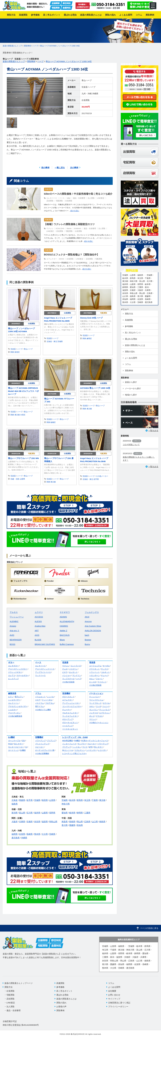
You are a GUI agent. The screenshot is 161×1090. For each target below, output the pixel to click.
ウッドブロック (95, 703)
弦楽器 (85, 87)
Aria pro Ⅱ (14, 630)
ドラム (38, 693)
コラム (111, 983)
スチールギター (23, 675)
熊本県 (37, 834)
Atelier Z (63, 630)
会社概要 (112, 991)
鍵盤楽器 (12, 693)
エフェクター (51, 259)
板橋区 (53, 422)
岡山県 (80, 821)
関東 (12, 352)
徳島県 (102, 821)
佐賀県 (22, 834)
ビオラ (64, 672)
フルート (99, 679)
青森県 (22, 800)
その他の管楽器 (95, 685)
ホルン (91, 679)
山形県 (52, 800)
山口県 (95, 821)
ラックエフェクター (70, 716)
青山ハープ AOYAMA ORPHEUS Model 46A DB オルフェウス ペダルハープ (23, 391)
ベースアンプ (67, 726)
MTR (91, 747)
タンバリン (93, 710)
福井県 (37, 813)
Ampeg (13, 626)
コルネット (105, 672)
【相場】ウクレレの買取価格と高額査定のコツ (69, 224)
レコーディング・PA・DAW (75, 737)
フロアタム (49, 703)
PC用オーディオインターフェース (94, 741)
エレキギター (13, 666)
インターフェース (69, 744)
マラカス (99, 716)
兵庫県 (22, 821)
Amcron (88, 621)
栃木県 (72, 800)
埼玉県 (87, 800)
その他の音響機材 (42, 753)
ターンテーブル (14, 741)
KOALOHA (60, 228)
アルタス (14, 612)
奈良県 (37, 821)
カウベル (106, 703)
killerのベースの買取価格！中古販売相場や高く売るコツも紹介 (78, 193)
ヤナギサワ (65, 612)
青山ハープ (87, 80)
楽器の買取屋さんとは (66, 999)
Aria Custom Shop (93, 626)
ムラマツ (39, 612)
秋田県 (45, 800)
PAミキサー (98, 747)
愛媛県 (72, 825)
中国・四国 (67, 818)
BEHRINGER (16, 640)
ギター (11, 662)
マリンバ (92, 719)
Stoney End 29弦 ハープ (91, 318)
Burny (87, 644)
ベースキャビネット (70, 729)
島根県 (72, 821)
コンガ (98, 706)
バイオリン (73, 669)
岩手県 (96, 479)
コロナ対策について (131, 445)
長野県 (52, 813)
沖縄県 (95, 93)
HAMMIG (64, 626)
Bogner (88, 640)
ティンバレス (104, 710)
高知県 (80, 825)
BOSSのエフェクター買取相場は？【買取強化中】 (71, 254)
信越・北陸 (14, 479)
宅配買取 (59, 201)
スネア (37, 700)
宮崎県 (52, 834)
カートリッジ (13, 750)
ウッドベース (40, 675)
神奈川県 (66, 804)
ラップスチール (68, 679)
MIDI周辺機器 (67, 741)
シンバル (50, 697)
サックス (104, 669)
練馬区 (89, 339)
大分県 (45, 834)
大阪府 (15, 821)
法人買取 (91, 198)
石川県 (30, 813)
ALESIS (38, 621)
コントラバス (76, 666)
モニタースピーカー (16, 747)
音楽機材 (66, 693)
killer (69, 198)
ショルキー (12, 710)
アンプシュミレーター (71, 703)
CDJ (23, 741)
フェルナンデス (92, 612)
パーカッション (96, 693)
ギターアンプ (67, 719)
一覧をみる (153, 430)
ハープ (92, 87)
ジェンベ (105, 706)
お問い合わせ (114, 995)
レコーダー (102, 750)
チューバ (104, 675)
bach (87, 635)
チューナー (66, 710)
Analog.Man (40, 626)
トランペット (94, 672)
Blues (62, 640)
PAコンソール (67, 750)
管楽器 (92, 662)
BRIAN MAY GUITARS (45, 644)
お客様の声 (61, 1006)
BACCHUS (64, 635)
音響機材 (39, 737)
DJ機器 (23, 750)
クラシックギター (15, 672)
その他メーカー (102, 476)
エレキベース (51, 198)
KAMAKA (77, 228)
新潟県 (15, 813)
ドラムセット (40, 697)
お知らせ (136, 441)
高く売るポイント (64, 991)
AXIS (37, 635)
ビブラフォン (104, 713)
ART (37, 630)
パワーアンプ (40, 741)
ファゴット (102, 682)
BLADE (38, 640)
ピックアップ (13, 679)
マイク (84, 747)
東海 (64, 809)
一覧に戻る (60, 167)
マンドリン (76, 675)
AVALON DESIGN (93, 630)
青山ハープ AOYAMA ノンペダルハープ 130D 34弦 (60, 46)
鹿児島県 (16, 838)
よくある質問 (114, 987)
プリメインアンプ (42, 744)
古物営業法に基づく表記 (119, 1002)
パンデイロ (93, 713)
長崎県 (30, 834)
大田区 (22, 415)
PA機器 (77, 741)
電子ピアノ (19, 697)
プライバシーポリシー (118, 1006)
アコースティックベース (44, 669)
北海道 (15, 800)
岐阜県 (72, 813)
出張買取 (86, 100)
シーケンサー (91, 750)
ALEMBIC (14, 621)
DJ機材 (11, 737)
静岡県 (80, 813)
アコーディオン (14, 713)
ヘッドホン (76, 747)
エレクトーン (13, 703)
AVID (12, 635)
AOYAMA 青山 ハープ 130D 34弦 (95, 388)
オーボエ (106, 666)
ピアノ (10, 697)
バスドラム (39, 703)
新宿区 (17, 352)
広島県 (87, 821)
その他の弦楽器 (68, 682)
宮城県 (60, 341)
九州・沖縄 (87, 93)
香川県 (65, 825)
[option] (35, 96)
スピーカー (39, 747)
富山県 (22, 813)
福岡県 (15, 834)
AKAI (87, 617)
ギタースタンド (68, 697)
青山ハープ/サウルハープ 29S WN (23, 458)
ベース (62, 198)
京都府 (30, 821)
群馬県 (80, 800)
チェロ (64, 669)
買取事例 (60, 1010)
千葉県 (95, 800)
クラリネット (94, 669)
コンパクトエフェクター (71, 706)
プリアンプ (51, 741)
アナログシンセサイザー (17, 706)
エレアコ (11, 675)
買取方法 (8, 987)
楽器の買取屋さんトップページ (18, 983)
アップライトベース (43, 672)
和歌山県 (53, 821)
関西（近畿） (18, 818)
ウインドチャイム (96, 700)
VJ (26, 747)
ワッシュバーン (17, 617)
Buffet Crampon (67, 644)
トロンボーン (94, 675)
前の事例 (45, 167)
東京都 (17, 415)
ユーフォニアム (95, 666)
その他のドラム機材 (43, 710)
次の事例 (74, 167)
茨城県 (65, 800)
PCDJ (10, 744)
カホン (91, 706)
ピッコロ (92, 682)
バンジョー (66, 675)
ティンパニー (94, 697)
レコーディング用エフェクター (74, 753)
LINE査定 (100, 198)
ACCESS (39, 617)
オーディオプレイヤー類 (44, 750)
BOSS (61, 259)
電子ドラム (39, 706)
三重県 (87, 813)
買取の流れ (61, 1002)
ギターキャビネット (70, 723)
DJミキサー (18, 744)
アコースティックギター (17, 669)
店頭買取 (49, 201)
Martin (69, 228)
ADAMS (63, 617)
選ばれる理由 (62, 995)
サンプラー (82, 744)
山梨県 (22, 479)
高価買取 (48, 189)
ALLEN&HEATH (67, 621)
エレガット (73, 672)
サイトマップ (114, 999)
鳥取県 (65, 821)
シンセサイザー (14, 700)
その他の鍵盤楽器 (15, 716)
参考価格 (60, 987)
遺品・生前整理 (79, 198)
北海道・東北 (52, 341)
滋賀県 (45, 821)
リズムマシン (79, 750)
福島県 (15, 804)
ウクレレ (49, 228)
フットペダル (47, 700)
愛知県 (65, 813)
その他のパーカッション (98, 723)
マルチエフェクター (70, 713)
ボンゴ (91, 716)
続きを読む (74, 211)
